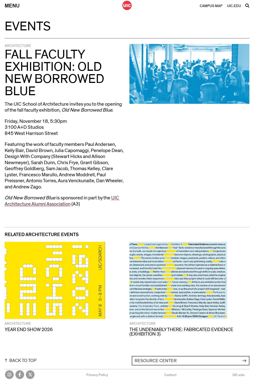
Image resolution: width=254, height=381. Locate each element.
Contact (170, 375)
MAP (211, 6)
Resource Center (156, 360)
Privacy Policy (97, 375)
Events (28, 26)
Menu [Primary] (12, 6)
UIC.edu (238, 375)
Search (247, 7)
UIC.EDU (234, 6)
